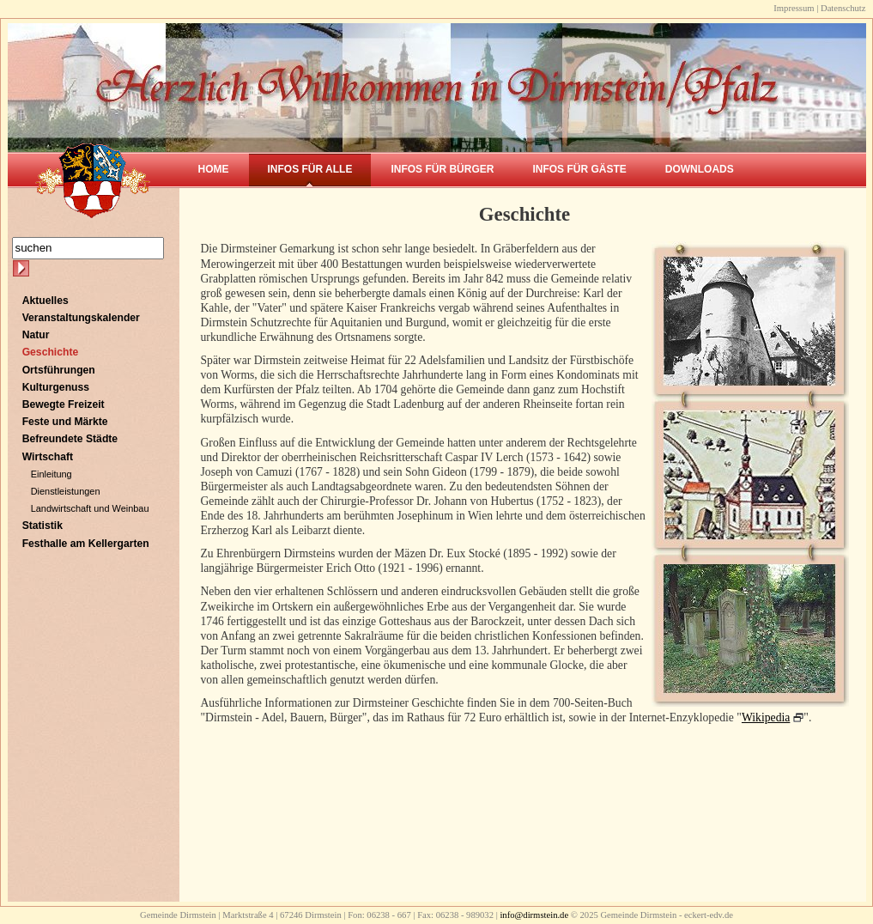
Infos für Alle (310, 169)
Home (213, 169)
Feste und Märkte (65, 422)
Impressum (793, 8)
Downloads (699, 169)
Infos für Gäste (579, 169)
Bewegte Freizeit (63, 404)
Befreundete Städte (70, 439)
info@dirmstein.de (534, 915)
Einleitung (51, 474)
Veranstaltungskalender (81, 318)
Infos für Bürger (442, 169)
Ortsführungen (58, 370)
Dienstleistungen (65, 491)
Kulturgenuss (55, 387)
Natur (36, 335)
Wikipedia (766, 717)
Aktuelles (45, 301)
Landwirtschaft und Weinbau (90, 508)
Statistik (42, 526)
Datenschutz (843, 8)
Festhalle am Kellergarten (85, 544)
